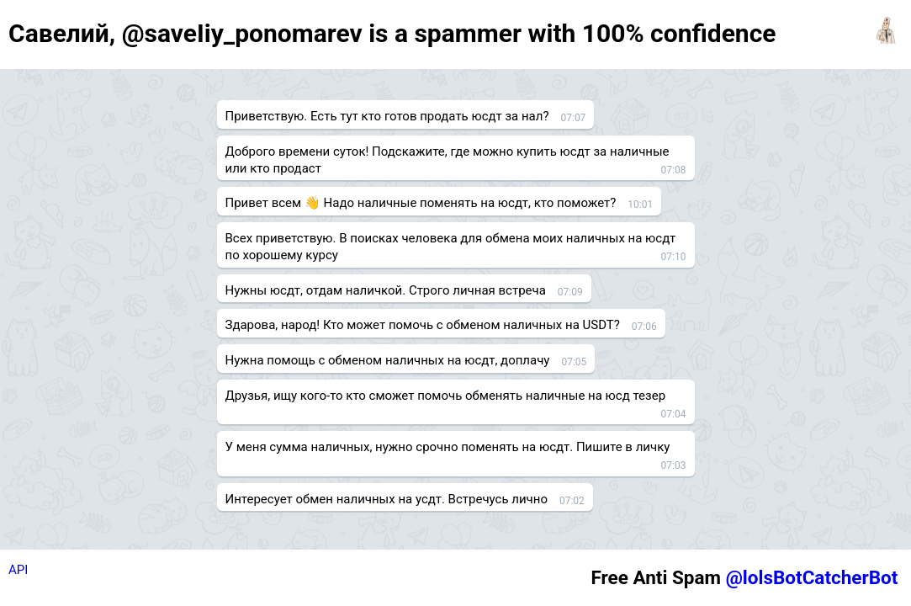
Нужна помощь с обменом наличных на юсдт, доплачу (387, 360)
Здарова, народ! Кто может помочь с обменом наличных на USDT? (422, 324)
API (18, 569)
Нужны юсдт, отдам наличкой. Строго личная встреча (385, 290)
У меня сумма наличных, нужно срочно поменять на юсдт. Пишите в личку (447, 446)
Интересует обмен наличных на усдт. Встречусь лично (386, 499)
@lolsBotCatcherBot (812, 577)
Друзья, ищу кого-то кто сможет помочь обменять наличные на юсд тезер (445, 395)
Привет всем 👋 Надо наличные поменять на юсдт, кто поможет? (421, 202)
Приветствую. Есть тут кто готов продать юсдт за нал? (387, 116)
